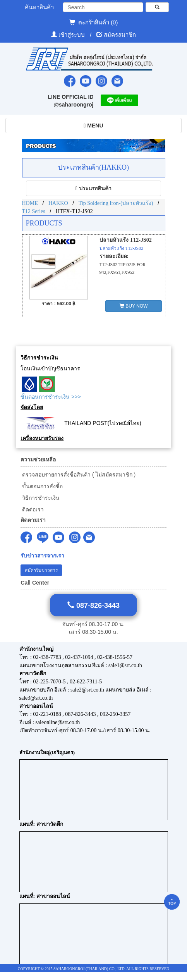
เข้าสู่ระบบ (72, 34)
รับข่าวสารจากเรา (42, 556)
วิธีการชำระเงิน (40, 498)
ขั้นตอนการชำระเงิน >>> (51, 397)
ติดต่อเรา (32, 509)
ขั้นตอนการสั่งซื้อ (42, 486)
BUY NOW (134, 306)
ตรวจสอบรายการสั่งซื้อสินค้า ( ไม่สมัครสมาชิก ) (78, 474)
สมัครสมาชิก (120, 34)
